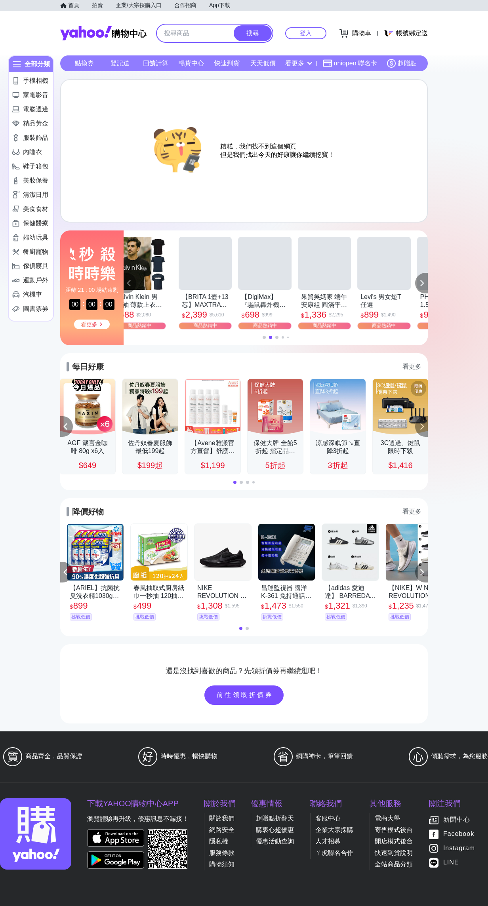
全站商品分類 (394, 864)
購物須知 (221, 864)
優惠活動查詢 (275, 841)
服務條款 (221, 852)
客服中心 (328, 818)
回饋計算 (155, 63)
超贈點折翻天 (275, 818)
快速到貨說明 (394, 852)
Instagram (459, 848)
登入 (306, 33)
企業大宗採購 (334, 829)
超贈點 (402, 63)
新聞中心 (456, 820)
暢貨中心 (191, 63)
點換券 (84, 63)
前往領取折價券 (245, 694)
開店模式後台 (394, 841)
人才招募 (328, 841)
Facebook (458, 834)
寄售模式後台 (394, 829)
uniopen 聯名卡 (350, 63)
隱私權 (218, 841)
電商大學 (387, 818)
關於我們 (221, 818)
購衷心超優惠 (275, 829)
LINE (451, 862)
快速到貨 (227, 63)
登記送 (120, 63)
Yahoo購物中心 (103, 33)
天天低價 (263, 63)
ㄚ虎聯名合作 (334, 852)
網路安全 (221, 829)
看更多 (298, 63)
